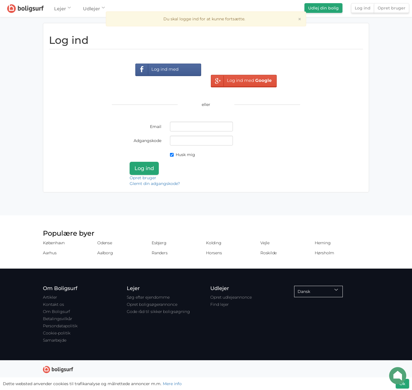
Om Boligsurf (56, 311)
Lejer (62, 8)
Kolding (213, 242)
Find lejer (219, 304)
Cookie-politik (56, 333)
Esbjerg (159, 242)
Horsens (214, 252)
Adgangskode (147, 140)
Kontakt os (53, 304)
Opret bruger (391, 8)
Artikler (50, 297)
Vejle (265, 242)
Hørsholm (324, 252)
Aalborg (105, 252)
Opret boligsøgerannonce (152, 304)
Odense (104, 242)
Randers (159, 252)
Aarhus (50, 252)
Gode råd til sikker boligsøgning (158, 311)
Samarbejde (54, 340)
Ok (402, 383)
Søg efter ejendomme (148, 297)
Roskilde (268, 252)
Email (155, 126)
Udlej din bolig (323, 8)
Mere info (172, 383)
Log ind (363, 8)
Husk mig (182, 154)
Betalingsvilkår (57, 318)
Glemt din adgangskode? (155, 183)
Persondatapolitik (60, 325)
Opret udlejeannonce (231, 297)
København (54, 242)
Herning (322, 242)
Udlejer (93, 8)
